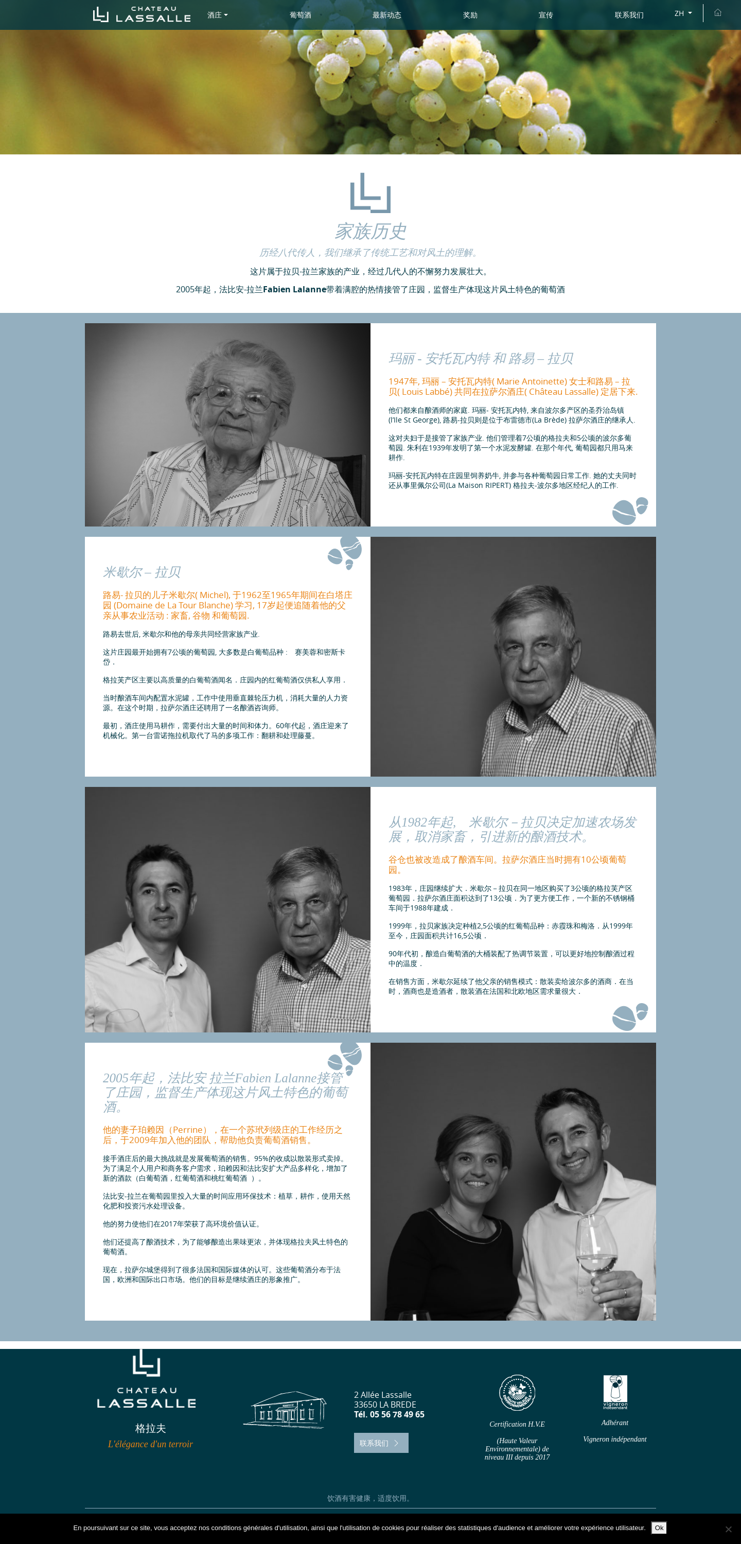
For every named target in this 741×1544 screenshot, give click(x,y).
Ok (659, 1528)
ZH (680, 13)
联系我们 (380, 1443)
